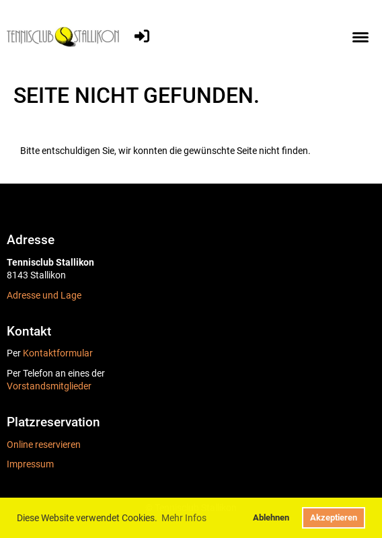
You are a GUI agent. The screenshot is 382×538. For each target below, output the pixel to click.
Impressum (30, 464)
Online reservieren (44, 444)
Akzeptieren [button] (333, 517)
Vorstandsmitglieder (49, 386)
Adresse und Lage (44, 295)
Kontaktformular (58, 353)
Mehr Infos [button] (183, 517)
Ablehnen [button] (271, 517)
